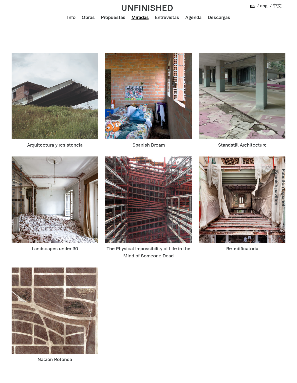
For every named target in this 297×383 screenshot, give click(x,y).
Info (71, 17)
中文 (277, 5)
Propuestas (113, 17)
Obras (88, 17)
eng (263, 5)
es (252, 5)
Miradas (140, 17)
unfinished (147, 8)
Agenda (193, 17)
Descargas (219, 17)
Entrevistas (167, 17)
